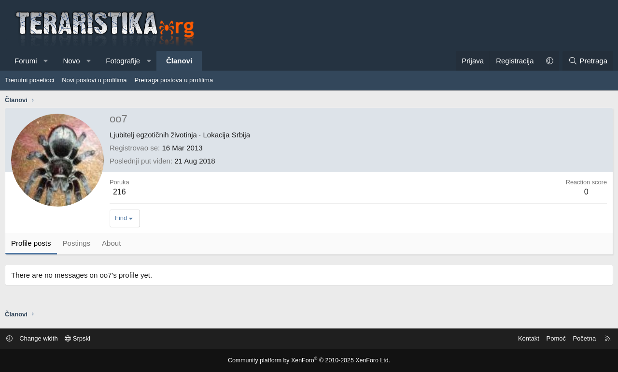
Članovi (179, 61)
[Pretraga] (587, 61)
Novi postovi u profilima (94, 80)
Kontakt (525, 338)
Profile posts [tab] (31, 243)
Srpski (81, 338)
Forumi (25, 61)
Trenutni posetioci (29, 80)
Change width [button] (42, 338)
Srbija (241, 135)
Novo (71, 61)
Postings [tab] (77, 243)
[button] (45, 61)
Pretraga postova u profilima (174, 80)
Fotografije (123, 61)
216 (119, 192)
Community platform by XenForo (309, 360)
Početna (581, 338)
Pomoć (552, 338)
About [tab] (111, 243)
